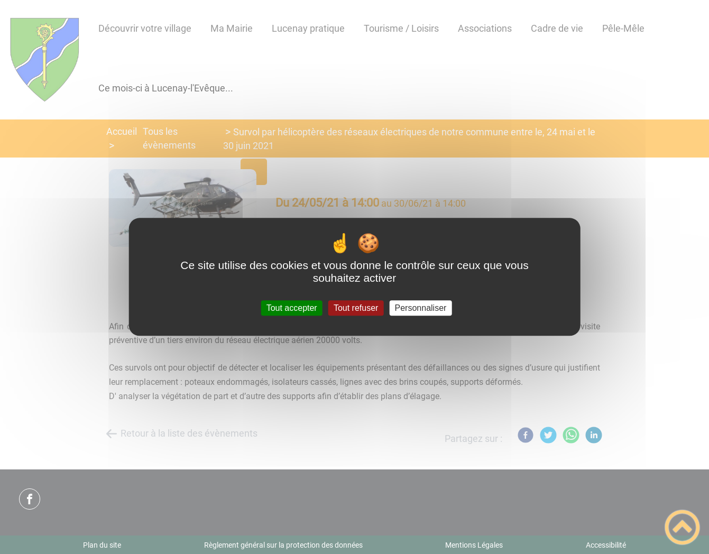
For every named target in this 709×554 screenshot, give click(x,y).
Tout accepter (291, 307)
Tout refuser (356, 307)
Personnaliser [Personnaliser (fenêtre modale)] (421, 307)
